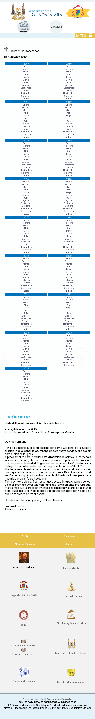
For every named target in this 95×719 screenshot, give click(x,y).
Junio (26, 80)
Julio (26, 82)
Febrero (26, 69)
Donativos (56, 26)
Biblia (25, 536)
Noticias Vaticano (25, 544)
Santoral (70, 544)
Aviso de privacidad (34, 699)
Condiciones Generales (60, 699)
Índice (26, 98)
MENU (84, 35)
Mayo (26, 77)
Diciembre (26, 96)
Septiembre (26, 88)
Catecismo (70, 536)
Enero (26, 66)
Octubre (26, 90)
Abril (26, 74)
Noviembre (26, 93)
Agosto (26, 85)
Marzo (26, 72)
